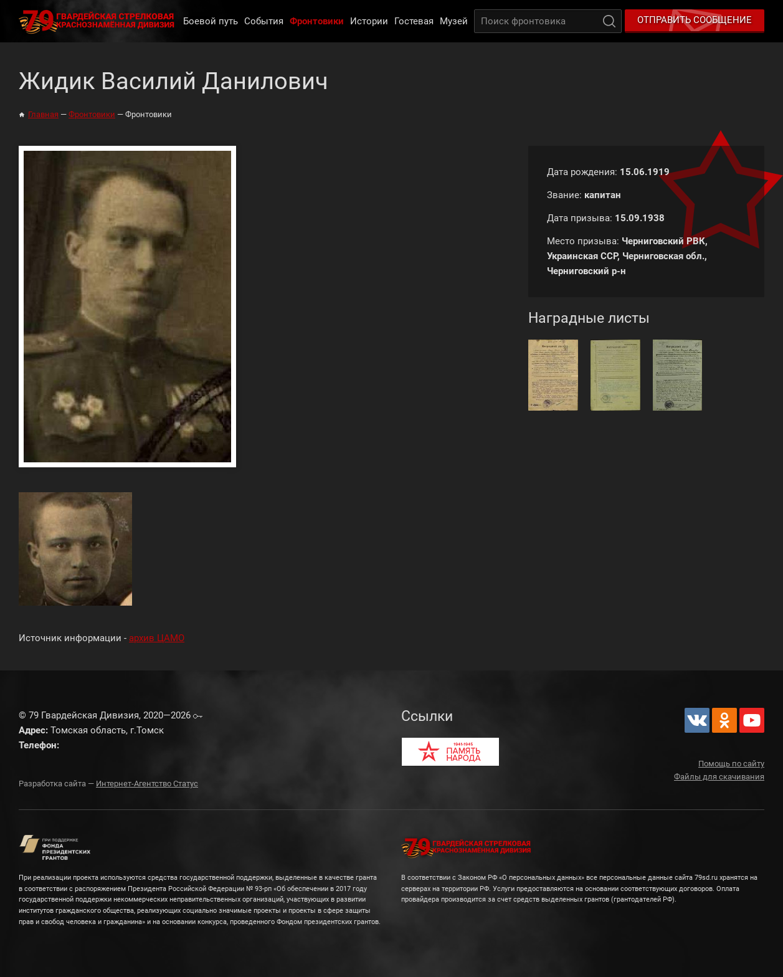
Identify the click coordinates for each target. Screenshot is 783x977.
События (263, 21)
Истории (369, 21)
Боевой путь (210, 21)
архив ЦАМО (156, 638)
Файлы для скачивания (719, 776)
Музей (454, 21)
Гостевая (414, 21)
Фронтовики (317, 21)
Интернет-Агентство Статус (147, 783)
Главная (43, 114)
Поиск (609, 21)
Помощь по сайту (731, 763)
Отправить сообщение (694, 20)
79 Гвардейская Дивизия (99, 21)
